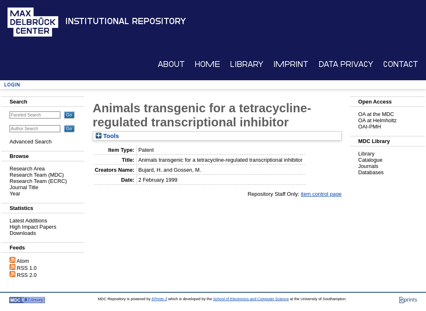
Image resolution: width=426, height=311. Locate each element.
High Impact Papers (33, 227)
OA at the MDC (376, 114)
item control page (321, 194)
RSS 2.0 (27, 275)
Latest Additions (28, 220)
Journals (368, 166)
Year (15, 193)
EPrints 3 (159, 299)
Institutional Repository (125, 21)
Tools (107, 136)
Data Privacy (346, 64)
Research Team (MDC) (37, 175)
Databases (371, 172)
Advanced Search (31, 141)
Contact (400, 64)
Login (12, 84)
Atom (23, 261)
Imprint (290, 64)
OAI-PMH (369, 126)
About (171, 64)
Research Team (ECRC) (38, 181)
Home (207, 64)
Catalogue (370, 160)
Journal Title (24, 187)
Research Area (27, 168)
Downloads (23, 233)
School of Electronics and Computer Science (251, 299)
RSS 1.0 (27, 268)
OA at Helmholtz (377, 120)
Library (246, 64)
